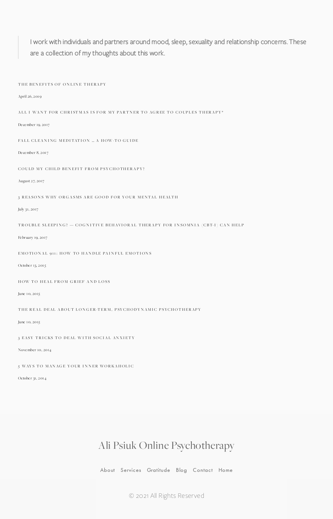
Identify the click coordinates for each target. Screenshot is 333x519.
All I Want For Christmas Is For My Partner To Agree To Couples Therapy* (121, 112)
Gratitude (158, 470)
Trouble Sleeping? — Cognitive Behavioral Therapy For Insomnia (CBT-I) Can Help (131, 224)
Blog (182, 470)
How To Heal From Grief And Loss (64, 281)
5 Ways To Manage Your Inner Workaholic (76, 366)
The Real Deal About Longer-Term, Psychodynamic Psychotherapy (110, 309)
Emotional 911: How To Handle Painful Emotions (85, 253)
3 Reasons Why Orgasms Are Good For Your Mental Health (98, 197)
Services (131, 470)
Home (225, 470)
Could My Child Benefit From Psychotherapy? (81, 168)
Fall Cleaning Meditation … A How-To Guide (78, 140)
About (107, 470)
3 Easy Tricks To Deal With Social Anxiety (76, 337)
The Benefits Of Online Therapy (62, 84)
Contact (202, 470)
